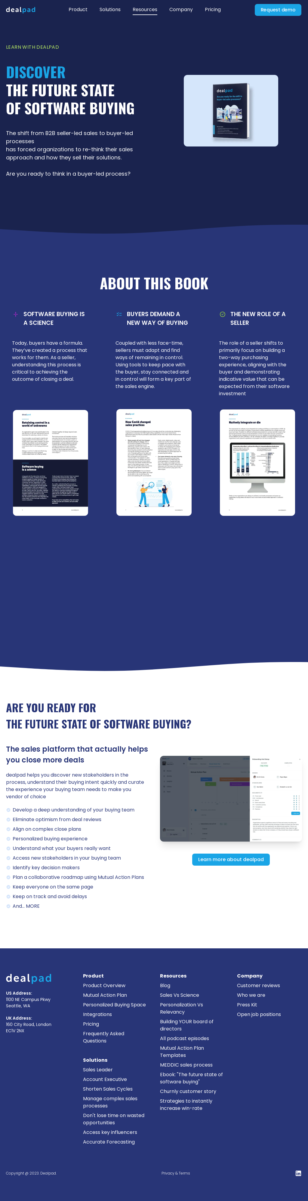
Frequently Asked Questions (103, 1037)
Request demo (278, 9)
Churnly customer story (188, 1091)
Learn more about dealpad (231, 859)
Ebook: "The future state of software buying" (191, 1078)
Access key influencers (110, 1132)
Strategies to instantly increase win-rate (186, 1105)
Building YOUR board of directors (187, 1025)
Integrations (97, 1014)
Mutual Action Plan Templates (182, 1052)
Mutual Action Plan (105, 995)
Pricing (213, 9)
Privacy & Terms (176, 1173)
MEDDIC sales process (186, 1064)
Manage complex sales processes (110, 1102)
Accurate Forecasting (109, 1141)
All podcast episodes (184, 1038)
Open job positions (259, 1014)
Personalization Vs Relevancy (181, 1008)
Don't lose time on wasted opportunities (113, 1119)
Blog (165, 985)
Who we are (251, 995)
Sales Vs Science (179, 995)
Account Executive (105, 1079)
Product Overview (104, 985)
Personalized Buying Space (114, 1004)
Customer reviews (258, 985)
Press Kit (247, 1004)
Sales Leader (98, 1069)
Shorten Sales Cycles (108, 1089)
